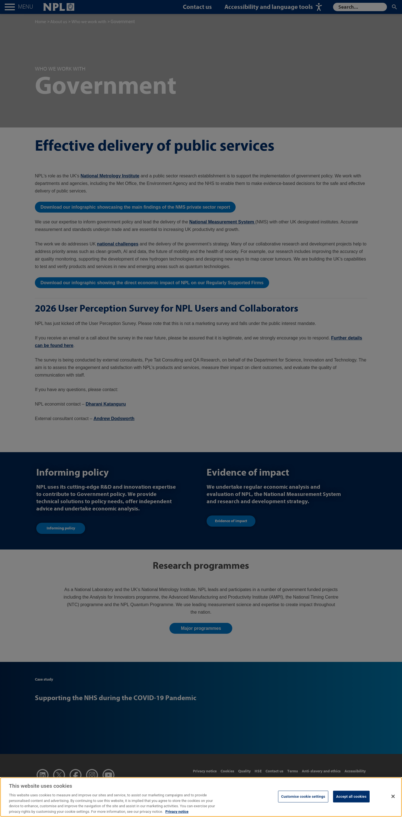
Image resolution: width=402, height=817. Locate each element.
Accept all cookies (351, 803)
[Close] (393, 803)
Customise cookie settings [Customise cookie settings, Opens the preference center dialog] (303, 803)
